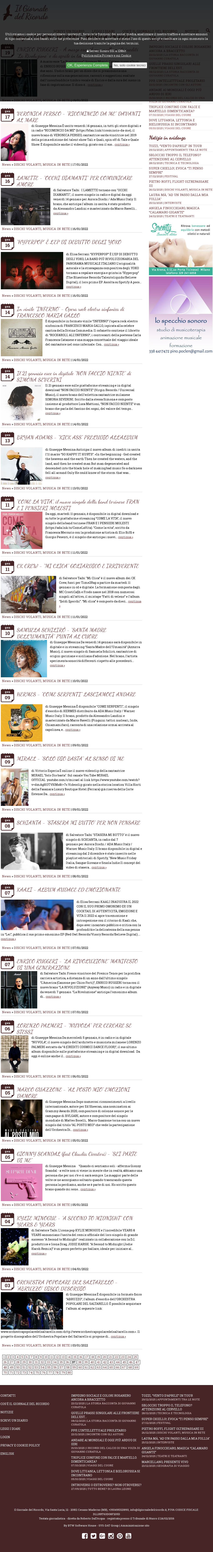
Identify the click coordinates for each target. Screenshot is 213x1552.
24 (129, 1357)
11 (51, 1357)
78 (56, 1372)
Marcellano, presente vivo (177, 1464)
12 (57, 1357)
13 (63, 1357)
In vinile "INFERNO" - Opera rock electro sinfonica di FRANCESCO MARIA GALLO (70, 312)
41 (98, 1362)
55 (49, 1367)
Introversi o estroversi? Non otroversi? (106, 1487)
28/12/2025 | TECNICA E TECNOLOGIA (174, 163)
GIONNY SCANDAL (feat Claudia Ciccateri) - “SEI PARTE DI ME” (77, 1157)
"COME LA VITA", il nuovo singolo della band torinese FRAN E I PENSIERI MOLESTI (78, 504)
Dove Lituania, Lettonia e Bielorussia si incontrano (181, 124)
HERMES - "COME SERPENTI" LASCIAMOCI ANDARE (76, 694)
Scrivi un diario (14, 1420)
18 (92, 1357)
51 (23, 1367)
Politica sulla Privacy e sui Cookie (106, 55)
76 (43, 1372)
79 (63, 1372)
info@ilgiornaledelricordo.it (148, 1510)
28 (17, 1362)
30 (30, 1362)
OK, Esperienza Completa (87, 65)
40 (92, 1362)
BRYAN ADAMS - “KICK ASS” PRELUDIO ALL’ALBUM (77, 437)
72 (17, 1372)
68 (130, 1367)
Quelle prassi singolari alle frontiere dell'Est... (106, 1418)
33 (48, 1362)
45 (124, 1362)
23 (122, 1357)
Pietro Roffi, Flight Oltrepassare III (177, 1430)
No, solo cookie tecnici (130, 65)
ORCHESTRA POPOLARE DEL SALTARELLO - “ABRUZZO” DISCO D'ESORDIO (67, 1285)
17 (86, 1357)
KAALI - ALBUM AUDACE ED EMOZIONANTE (68, 889)
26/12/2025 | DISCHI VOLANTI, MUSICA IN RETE (181, 189)
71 (11, 1372)
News (6, 164)
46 (131, 1362)
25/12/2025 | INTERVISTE (165, 203)
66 (117, 1367)
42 (104, 1362)
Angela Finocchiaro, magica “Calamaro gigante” (174, 210)
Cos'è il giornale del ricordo (24, 1404)
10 (46, 1357)
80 (69, 1372)
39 (86, 1362)
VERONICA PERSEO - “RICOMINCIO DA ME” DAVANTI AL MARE (79, 116)
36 (67, 1362)
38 (79, 1362)
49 (11, 1367)
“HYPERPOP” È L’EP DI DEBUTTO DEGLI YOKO (69, 242)
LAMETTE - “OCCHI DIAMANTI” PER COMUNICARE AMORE (74, 181)
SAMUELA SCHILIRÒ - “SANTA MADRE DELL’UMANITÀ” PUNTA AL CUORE (61, 633)
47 (137, 1362)
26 (5, 1362)
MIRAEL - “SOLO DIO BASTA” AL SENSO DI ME (70, 758)
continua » (122, 144)
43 (111, 1362)
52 (30, 1367)
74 (30, 1372)
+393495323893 (119, 1510)
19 (98, 1357)
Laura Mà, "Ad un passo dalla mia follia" (177, 1440)
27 (11, 1362)
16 (80, 1357)
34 (55, 1362)
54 (42, 1367)
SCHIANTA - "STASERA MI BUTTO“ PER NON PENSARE (78, 822)
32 (42, 1362)
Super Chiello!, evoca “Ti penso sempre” (177, 1421)
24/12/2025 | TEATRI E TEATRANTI (171, 216)
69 (136, 1367)
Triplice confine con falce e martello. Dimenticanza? (181, 111)
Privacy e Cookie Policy (20, 1445)
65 (111, 1367)
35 (61, 1362)
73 (24, 1372)
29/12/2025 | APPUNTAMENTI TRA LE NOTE (178, 150)
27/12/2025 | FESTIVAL (163, 176)
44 (118, 1362)
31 (36, 1362)
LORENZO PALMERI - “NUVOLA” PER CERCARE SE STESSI (74, 1028)
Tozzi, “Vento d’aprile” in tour (175, 146)
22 (116, 1357)
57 (61, 1367)
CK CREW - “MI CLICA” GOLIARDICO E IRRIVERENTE (78, 566)
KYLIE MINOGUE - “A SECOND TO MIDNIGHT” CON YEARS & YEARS (75, 1221)
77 (50, 1372)
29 (24, 1362)
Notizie (6, 1412)
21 (110, 1357)
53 (36, 1367)
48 (5, 1367)
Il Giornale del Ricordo (29, 1510)
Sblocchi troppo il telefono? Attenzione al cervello (175, 157)
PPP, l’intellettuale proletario (106, 1432)
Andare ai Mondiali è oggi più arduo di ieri (106, 1445)
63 (98, 1367)
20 (104, 1357)
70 (5, 1372)
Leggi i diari (10, 1429)
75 (37, 1372)
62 (92, 1367)
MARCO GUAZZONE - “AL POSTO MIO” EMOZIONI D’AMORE (73, 1092)
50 (18, 1367)
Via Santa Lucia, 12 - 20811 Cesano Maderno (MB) (76, 1510)
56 (55, 1367)
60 (80, 1367)
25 (135, 1357)
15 (74, 1357)
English (7, 1454)
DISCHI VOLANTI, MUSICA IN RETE (42, 164)
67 (124, 1367)
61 (86, 1367)
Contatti (8, 1396)
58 (67, 1367)
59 (74, 1367)
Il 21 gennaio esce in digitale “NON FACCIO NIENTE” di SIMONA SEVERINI (74, 376)
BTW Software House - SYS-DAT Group (93, 1525)
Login (5, 1437)
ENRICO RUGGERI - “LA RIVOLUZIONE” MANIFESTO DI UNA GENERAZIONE (77, 964)
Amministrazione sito (135, 1525)
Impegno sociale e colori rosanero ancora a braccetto (106, 1401)
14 (69, 1357)
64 (105, 1367)
